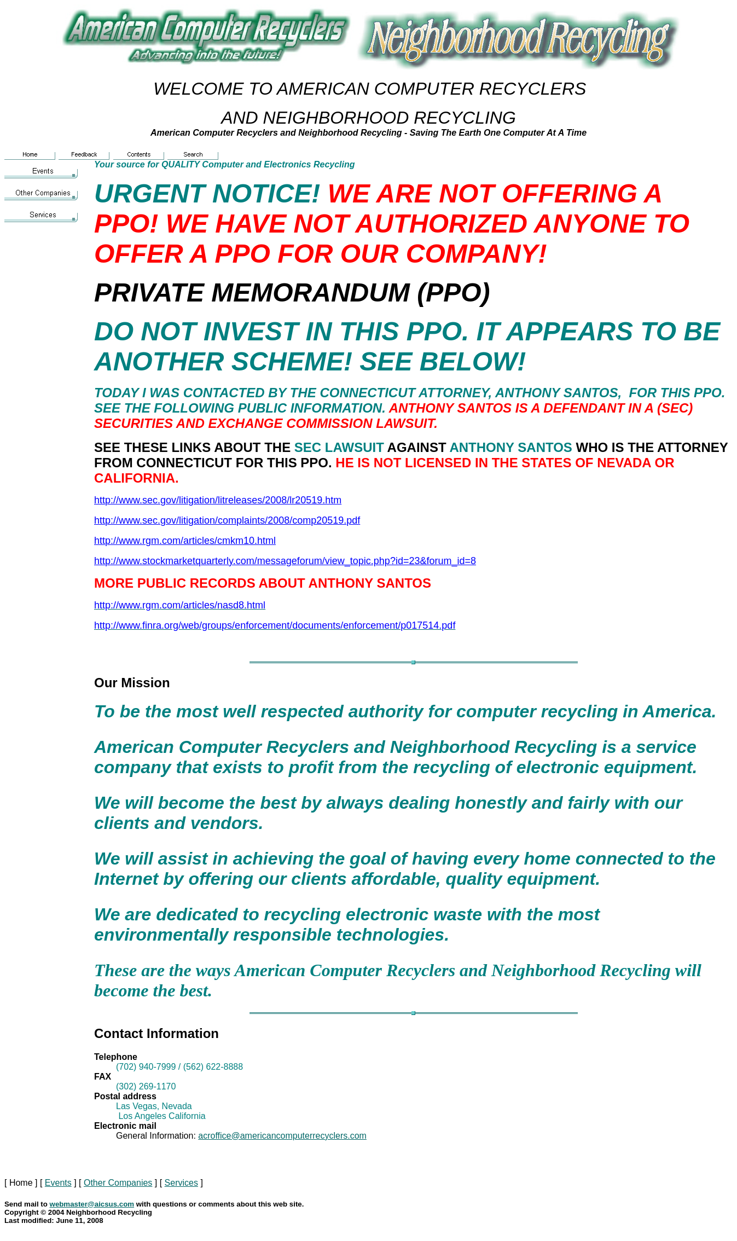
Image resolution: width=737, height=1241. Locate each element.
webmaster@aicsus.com (92, 1204)
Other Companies (118, 1182)
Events (58, 1182)
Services (181, 1182)
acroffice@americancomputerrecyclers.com (282, 1135)
